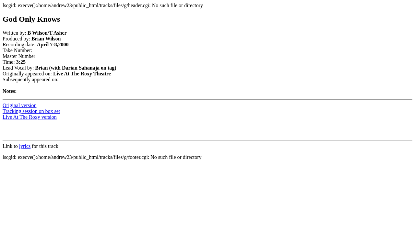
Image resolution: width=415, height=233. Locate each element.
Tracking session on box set (31, 111)
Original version (19, 105)
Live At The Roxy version (30, 117)
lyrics (25, 146)
